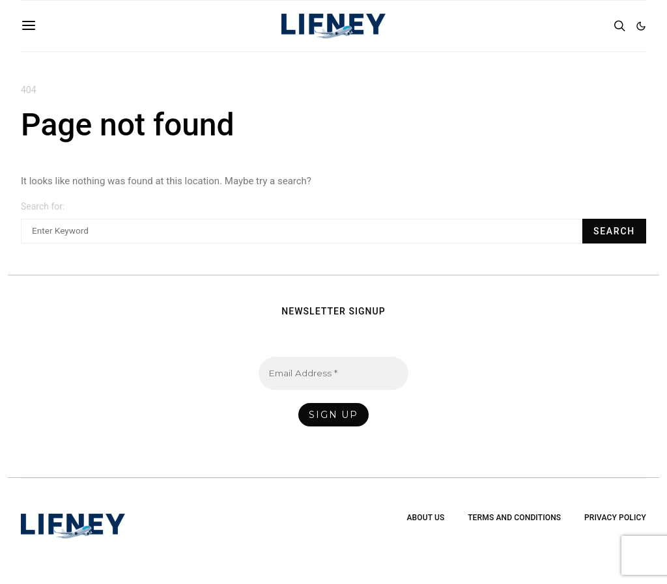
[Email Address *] (333, 373)
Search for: (42, 206)
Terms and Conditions (514, 517)
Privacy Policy (615, 517)
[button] (641, 26)
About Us (425, 517)
